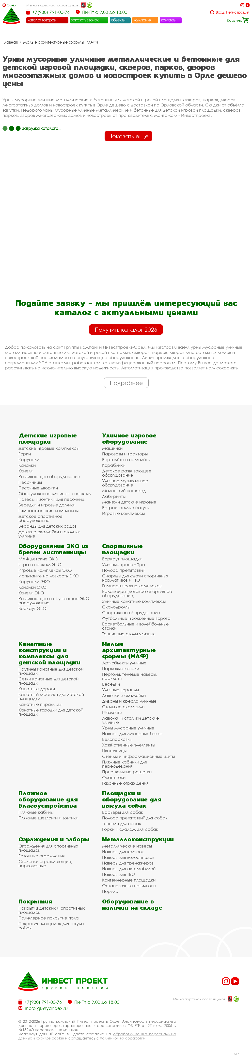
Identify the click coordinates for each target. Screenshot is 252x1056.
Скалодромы (116, 607)
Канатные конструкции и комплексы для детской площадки (49, 653)
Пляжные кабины (35, 812)
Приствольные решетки (127, 772)
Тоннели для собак (121, 823)
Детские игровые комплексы (48, 448)
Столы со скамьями (123, 707)
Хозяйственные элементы (128, 745)
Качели (25, 471)
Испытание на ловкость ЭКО (48, 576)
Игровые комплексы (123, 513)
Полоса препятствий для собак (135, 818)
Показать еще (128, 136)
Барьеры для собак (122, 812)
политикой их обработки (122, 1038)
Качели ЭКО (31, 593)
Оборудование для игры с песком (54, 493)
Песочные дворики (38, 488)
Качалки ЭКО (32, 587)
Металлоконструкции (138, 839)
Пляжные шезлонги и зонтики (48, 818)
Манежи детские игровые (129, 502)
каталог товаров (42, 19)
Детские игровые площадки (47, 438)
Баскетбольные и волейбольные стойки (135, 626)
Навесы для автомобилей (129, 868)
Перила (110, 891)
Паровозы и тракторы (125, 454)
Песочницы (30, 482)
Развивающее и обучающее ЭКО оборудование (53, 600)
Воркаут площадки (122, 559)
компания (142, 19)
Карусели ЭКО (34, 581)
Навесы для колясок (123, 851)
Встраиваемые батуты (125, 507)
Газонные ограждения (125, 783)
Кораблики (113, 465)
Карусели (28, 459)
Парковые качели (120, 668)
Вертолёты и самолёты (126, 459)
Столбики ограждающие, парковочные (45, 863)
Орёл (11, 5)
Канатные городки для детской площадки (50, 712)
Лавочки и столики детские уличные (130, 720)
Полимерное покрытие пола (48, 918)
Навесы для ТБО (118, 874)
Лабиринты (114, 496)
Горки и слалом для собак (130, 829)
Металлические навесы (127, 846)
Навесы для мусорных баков (132, 733)
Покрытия (35, 901)
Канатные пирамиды (40, 704)
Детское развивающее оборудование (126, 473)
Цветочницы (114, 750)
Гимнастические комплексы (48, 510)
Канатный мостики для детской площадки (51, 696)
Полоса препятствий (123, 570)
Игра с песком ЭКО (40, 564)
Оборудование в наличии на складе (132, 904)
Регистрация (238, 12)
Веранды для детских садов (47, 526)
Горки (24, 454)
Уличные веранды (120, 690)
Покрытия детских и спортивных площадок (51, 910)
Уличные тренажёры (123, 564)
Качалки (27, 465)
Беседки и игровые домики (46, 505)
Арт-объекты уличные (124, 663)
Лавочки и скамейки (124, 695)
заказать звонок (85, 19)
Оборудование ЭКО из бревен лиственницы (53, 549)
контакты (168, 19)
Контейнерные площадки (129, 880)
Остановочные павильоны (129, 885)
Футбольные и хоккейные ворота (136, 618)
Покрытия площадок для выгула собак (51, 925)
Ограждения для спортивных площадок (48, 848)
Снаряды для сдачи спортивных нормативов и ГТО (135, 578)
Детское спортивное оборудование (40, 518)
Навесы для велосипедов (128, 857)
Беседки (111, 684)
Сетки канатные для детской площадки (48, 681)
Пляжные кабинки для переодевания (124, 764)
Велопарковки (117, 739)
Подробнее (126, 382)
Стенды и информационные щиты (138, 756)
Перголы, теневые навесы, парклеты (129, 676)
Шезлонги (112, 712)
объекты (118, 19)
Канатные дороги (36, 689)
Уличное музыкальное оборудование (125, 483)
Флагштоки (114, 777)
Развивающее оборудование (49, 476)
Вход (220, 12)
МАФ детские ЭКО (38, 559)
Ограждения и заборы (54, 839)
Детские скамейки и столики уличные (49, 534)
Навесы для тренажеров (128, 863)
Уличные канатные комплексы (134, 601)
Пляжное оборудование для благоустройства (48, 799)
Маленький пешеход (124, 490)
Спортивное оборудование (131, 612)
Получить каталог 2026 (126, 329)
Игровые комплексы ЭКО (45, 570)
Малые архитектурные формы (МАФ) (60, 42)
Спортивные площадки (122, 549)
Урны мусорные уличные (128, 728)
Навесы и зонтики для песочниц (51, 499)
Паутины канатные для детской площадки (50, 671)
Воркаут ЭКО (32, 608)
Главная (10, 42)
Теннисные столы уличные (129, 634)
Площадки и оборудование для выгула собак (131, 799)
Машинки (112, 448)
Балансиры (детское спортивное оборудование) (137, 593)
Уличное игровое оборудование (129, 438)
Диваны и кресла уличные (129, 701)
